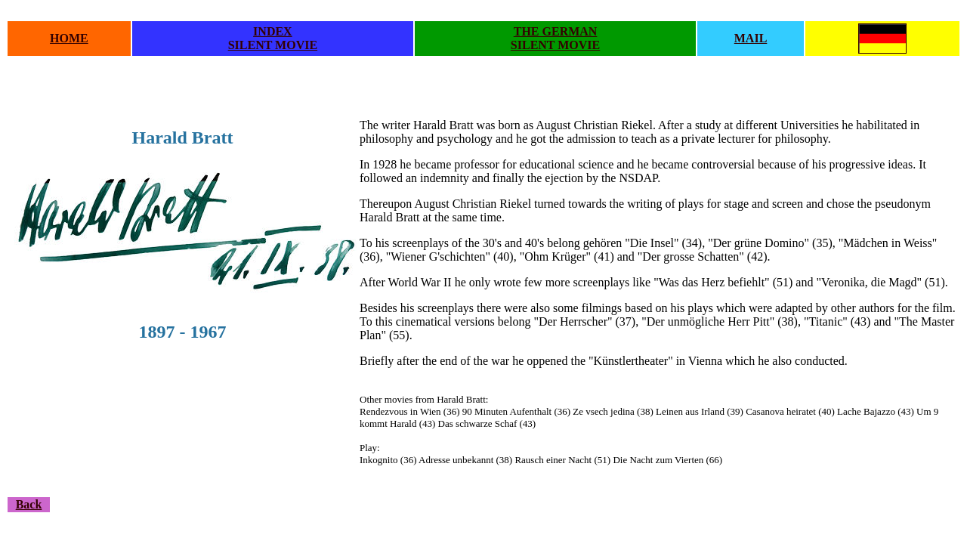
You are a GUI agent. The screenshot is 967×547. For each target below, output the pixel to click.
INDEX (272, 31)
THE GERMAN (556, 31)
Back (29, 504)
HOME (69, 38)
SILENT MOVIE (272, 45)
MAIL (751, 38)
